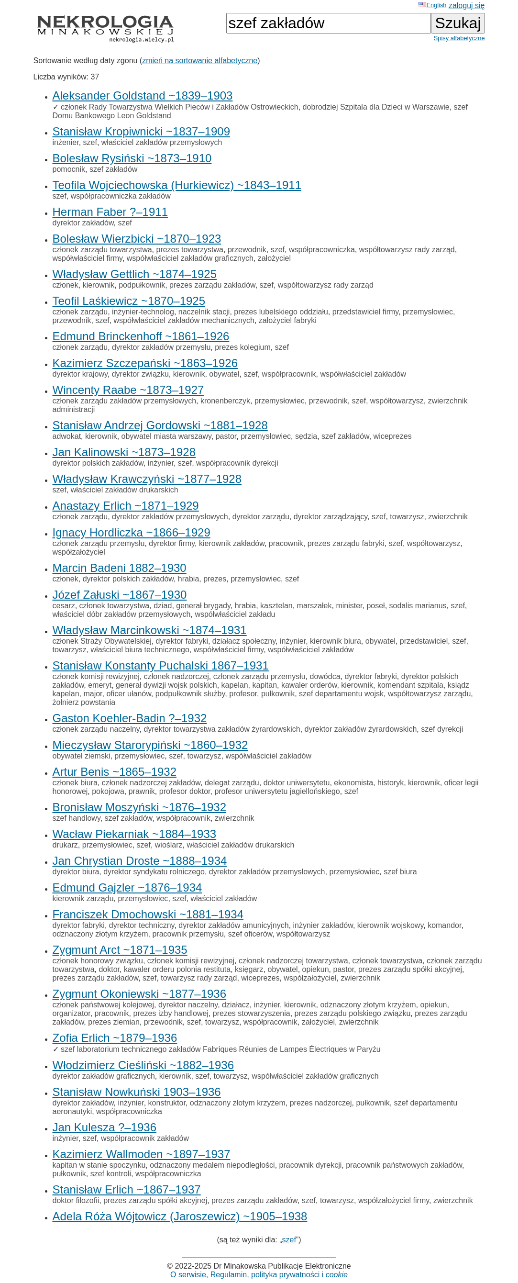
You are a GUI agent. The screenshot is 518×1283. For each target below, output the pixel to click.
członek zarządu (80, 312)
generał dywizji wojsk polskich (166, 685)
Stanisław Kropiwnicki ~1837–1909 (142, 131)
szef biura (400, 872)
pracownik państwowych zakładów (404, 1165)
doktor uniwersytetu (297, 783)
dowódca (325, 676)
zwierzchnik (448, 517)
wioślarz (169, 845)
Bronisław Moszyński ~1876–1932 (140, 807)
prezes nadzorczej (321, 1103)
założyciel (274, 258)
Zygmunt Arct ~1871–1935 (120, 949)
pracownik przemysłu (187, 934)
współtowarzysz (397, 401)
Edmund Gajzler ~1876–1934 (127, 887)
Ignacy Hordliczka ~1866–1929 (131, 532)
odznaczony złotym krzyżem (100, 934)
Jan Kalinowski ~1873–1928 (124, 452)
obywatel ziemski (81, 756)
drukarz (65, 845)
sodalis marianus (418, 606)
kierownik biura (335, 641)
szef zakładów (113, 169)
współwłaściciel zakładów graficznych (190, 258)
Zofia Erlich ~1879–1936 (115, 1037)
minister (349, 606)
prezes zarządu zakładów (212, 285)
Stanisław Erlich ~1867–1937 (127, 1189)
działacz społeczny (244, 641)
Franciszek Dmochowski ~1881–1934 (148, 914)
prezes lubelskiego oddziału (281, 312)
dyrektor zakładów (83, 223)
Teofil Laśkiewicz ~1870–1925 (129, 300)
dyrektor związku (140, 374)
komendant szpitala (410, 685)
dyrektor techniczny (142, 925)
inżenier (66, 142)
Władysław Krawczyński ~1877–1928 (147, 478)
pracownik (286, 543)
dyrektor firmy (172, 543)
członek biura (75, 783)
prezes (214, 579)
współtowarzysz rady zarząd (407, 249)
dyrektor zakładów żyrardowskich (361, 729)
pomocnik (69, 169)
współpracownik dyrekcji (237, 463)
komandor (444, 925)
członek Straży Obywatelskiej (102, 641)
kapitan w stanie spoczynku (99, 1165)
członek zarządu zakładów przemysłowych (125, 401)
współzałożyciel (79, 552)
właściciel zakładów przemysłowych (161, 142)
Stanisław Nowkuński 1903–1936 (137, 1091)
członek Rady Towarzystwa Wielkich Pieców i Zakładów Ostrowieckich (179, 107)
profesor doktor (184, 791)
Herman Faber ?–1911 (110, 211)
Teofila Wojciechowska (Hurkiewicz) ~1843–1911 (177, 185)
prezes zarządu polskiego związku (353, 1013)
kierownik (99, 285)
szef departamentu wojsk (341, 694)
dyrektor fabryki (182, 641)
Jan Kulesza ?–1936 (105, 1127)
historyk (390, 783)
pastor (226, 436)
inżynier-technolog (143, 312)
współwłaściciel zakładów (363, 374)
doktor (109, 969)
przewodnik (247, 249)
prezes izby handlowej (170, 1013)
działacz (236, 1005)
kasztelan (276, 606)
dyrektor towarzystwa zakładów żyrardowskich (221, 729)
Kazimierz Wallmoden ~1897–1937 (142, 1154)
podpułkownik (142, 285)
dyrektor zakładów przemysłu (161, 347)
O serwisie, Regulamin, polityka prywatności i (259, 1275)
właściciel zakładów (224, 898)
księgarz (249, 969)
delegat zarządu (232, 783)
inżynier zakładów (323, 925)
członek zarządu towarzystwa (102, 249)
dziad (163, 606)
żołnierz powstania (84, 702)
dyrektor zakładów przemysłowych (170, 517)
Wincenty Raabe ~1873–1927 (128, 389)
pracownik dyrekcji (310, 1165)
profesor (243, 694)
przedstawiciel (424, 641)
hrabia (188, 579)
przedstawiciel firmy (365, 312)
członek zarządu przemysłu (99, 543)
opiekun (315, 969)
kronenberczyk (225, 401)
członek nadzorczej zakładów (151, 783)
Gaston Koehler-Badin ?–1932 (130, 718)
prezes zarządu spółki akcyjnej (410, 969)
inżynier (161, 463)
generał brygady (203, 606)
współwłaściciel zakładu (235, 614)
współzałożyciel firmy (393, 1200)
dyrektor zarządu (260, 517)
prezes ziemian (114, 1022)
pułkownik (278, 694)
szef (90, 142)
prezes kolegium (243, 347)
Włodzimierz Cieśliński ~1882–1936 (143, 1065)
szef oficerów (250, 934)
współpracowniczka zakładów (121, 196)
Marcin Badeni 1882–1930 (120, 567)
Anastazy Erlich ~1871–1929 (126, 505)
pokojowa (108, 791)
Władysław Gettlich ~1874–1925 (135, 274)
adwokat (67, 436)
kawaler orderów (309, 685)
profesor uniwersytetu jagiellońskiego (277, 791)
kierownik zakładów (232, 543)
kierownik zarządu (83, 898)
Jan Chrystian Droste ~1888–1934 (140, 860)
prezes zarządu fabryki (346, 543)
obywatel (224, 374)
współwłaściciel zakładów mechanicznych (184, 320)
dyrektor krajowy (80, 374)
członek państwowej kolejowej (103, 1005)
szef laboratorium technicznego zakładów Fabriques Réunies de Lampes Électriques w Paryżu (221, 1049)
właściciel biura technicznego (140, 650)
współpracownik (289, 374)
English (432, 5)
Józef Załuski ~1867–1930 (120, 594)
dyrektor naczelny (188, 1005)
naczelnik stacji (204, 312)
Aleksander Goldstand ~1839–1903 (143, 95)
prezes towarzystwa (189, 249)
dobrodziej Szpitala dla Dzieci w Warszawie (376, 107)
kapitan (264, 685)
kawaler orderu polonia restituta (177, 969)
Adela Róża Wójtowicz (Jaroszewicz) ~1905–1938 (180, 1216)
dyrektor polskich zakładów (98, 463)
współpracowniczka (322, 249)
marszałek (314, 606)
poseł (375, 606)
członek (65, 285)
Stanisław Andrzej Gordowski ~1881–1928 (160, 425)
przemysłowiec (428, 312)
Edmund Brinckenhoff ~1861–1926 (141, 336)
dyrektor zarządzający (330, 517)
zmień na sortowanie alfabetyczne (199, 60)
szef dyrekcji (442, 729)
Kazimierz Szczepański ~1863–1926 (145, 363)
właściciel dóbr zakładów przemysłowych (122, 614)
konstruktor (167, 1103)
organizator (71, 1013)
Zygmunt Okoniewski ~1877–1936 (140, 993)
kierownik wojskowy (390, 925)
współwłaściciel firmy (87, 258)
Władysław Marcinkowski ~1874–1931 (150, 630)
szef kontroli (110, 1174)
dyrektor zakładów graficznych (104, 1076)
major (92, 694)
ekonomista (353, 783)
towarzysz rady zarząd (199, 978)
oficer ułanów (128, 694)
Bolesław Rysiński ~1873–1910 (132, 158)
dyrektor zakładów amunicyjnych (233, 925)
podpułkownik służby (190, 694)
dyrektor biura (76, 872)
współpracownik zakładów (145, 1138)
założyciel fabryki (288, 320)
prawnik (142, 791)
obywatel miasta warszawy (166, 436)
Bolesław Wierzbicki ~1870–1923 (137, 238)
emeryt (99, 685)
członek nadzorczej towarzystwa (293, 961)
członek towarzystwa (114, 606)
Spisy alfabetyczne (459, 38)
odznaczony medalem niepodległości (212, 1165)
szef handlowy (76, 818)
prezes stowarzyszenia (251, 1013)
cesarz (64, 606)
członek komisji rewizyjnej (96, 676)
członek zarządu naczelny (96, 729)
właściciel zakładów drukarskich (124, 490)
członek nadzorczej (176, 676)
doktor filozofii (76, 1200)
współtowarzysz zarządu (429, 694)
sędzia (306, 436)
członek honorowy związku (98, 961)
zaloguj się (467, 5)
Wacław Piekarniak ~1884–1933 (135, 833)
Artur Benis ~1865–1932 (115, 771)
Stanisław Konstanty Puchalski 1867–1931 (161, 665)
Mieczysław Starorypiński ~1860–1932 (150, 744)
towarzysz (407, 517)
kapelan (234, 685)
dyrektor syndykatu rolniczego (154, 872)
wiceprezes (393, 436)
